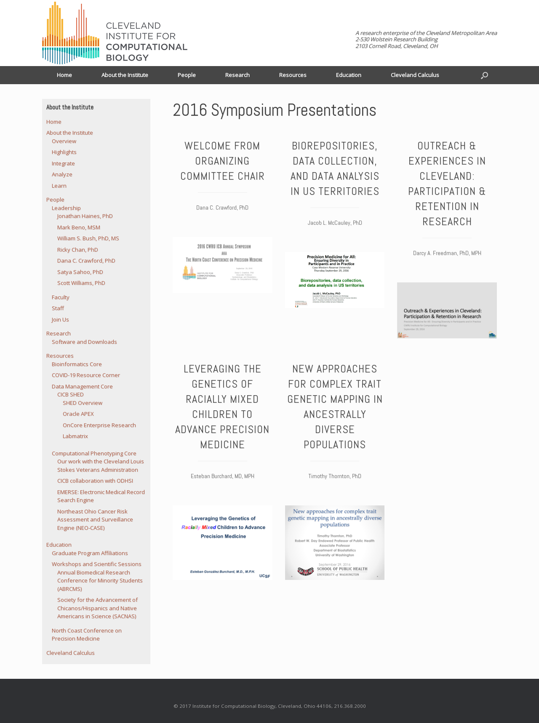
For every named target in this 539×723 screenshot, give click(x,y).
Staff (58, 308)
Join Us (60, 319)
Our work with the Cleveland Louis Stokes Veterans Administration (100, 465)
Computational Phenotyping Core (94, 453)
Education (348, 75)
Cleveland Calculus (415, 75)
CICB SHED (70, 394)
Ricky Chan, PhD (77, 249)
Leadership (66, 208)
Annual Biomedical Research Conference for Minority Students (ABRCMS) (100, 581)
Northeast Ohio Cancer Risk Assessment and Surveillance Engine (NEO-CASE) (95, 520)
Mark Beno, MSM (78, 227)
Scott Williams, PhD (81, 283)
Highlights (64, 152)
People (187, 75)
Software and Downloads (84, 342)
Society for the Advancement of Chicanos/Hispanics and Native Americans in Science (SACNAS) (97, 608)
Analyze (62, 174)
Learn (59, 185)
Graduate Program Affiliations (90, 553)
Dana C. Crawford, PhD (86, 260)
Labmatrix (75, 436)
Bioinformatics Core (77, 364)
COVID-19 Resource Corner (86, 375)
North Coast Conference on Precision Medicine (87, 635)
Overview (64, 141)
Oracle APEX (78, 413)
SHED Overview (82, 403)
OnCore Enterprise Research (99, 425)
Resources (293, 75)
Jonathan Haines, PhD (85, 216)
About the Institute (124, 75)
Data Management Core (82, 386)
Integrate (63, 163)
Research (237, 75)
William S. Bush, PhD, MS (88, 238)
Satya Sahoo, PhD (80, 272)
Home (64, 75)
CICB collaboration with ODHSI (95, 480)
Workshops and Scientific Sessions (96, 564)
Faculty (60, 297)
